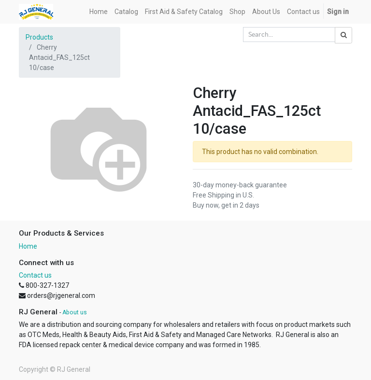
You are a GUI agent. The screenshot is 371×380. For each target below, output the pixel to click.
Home (28, 246)
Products (39, 37)
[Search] (343, 35)
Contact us (35, 275)
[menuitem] (98, 11)
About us (74, 312)
